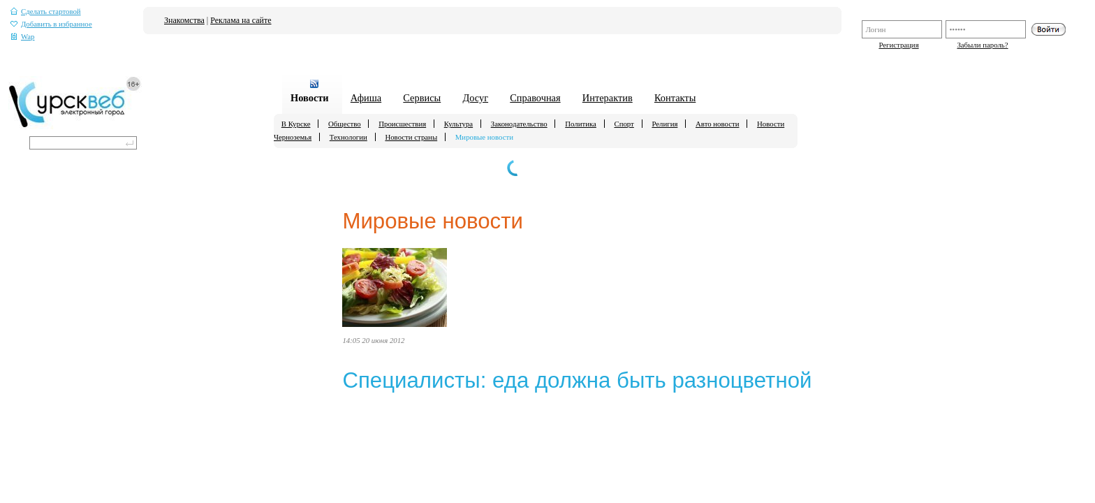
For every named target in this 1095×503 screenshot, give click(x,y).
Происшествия (402, 123)
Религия (664, 123)
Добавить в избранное (51, 24)
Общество (344, 123)
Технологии (348, 137)
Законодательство (519, 123)
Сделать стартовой (45, 11)
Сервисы (422, 97)
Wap (22, 37)
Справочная (535, 97)
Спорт (623, 123)
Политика (580, 123)
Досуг (475, 97)
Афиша (366, 97)
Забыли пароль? (982, 45)
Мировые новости (484, 137)
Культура (458, 123)
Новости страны (411, 137)
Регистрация (898, 45)
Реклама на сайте (240, 20)
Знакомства (184, 20)
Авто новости (717, 123)
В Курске (296, 123)
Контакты (675, 97)
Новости (310, 97)
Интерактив (607, 97)
